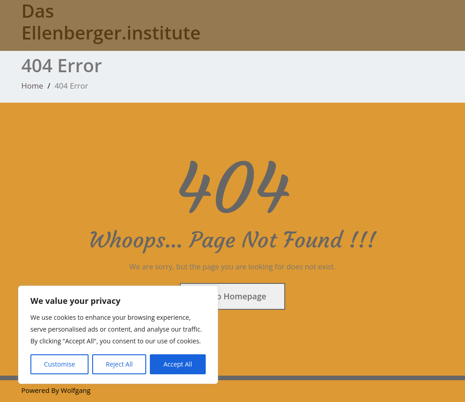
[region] (118, 335)
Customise (59, 364)
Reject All (119, 364)
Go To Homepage (233, 296)
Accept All (177, 364)
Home (32, 85)
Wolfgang (76, 390)
